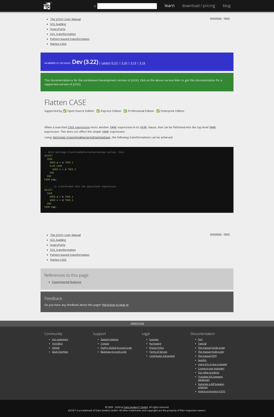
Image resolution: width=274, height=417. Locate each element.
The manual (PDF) (207, 354)
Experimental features (66, 281)
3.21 (114, 63)
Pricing (198, 5)
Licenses (154, 338)
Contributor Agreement (162, 354)
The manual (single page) (211, 346)
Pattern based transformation (69, 39)
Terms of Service (158, 350)
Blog (227, 5)
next (227, 18)
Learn (169, 5)
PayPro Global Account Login (116, 346)
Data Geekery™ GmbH (136, 406)
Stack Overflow (60, 350)
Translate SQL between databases (210, 377)
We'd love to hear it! (115, 304)
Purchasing (155, 342)
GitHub (56, 346)
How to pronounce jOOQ (211, 390)
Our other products (208, 371)
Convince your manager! (211, 367)
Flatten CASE (58, 44)
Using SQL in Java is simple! (212, 363)
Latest (105, 63)
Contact (105, 342)
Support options (109, 338)
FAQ (200, 338)
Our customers (60, 338)
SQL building (58, 24)
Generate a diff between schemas (211, 384)
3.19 (133, 63)
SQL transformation (63, 34)
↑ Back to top (137, 322)
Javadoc (202, 359)
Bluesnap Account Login (114, 350)
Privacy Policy (156, 346)
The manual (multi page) (211, 350)
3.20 (124, 63)
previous (216, 18)
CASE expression (79, 127)
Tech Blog (57, 342)
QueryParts (57, 29)
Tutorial (202, 342)
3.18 (142, 63)
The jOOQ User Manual (65, 19)
